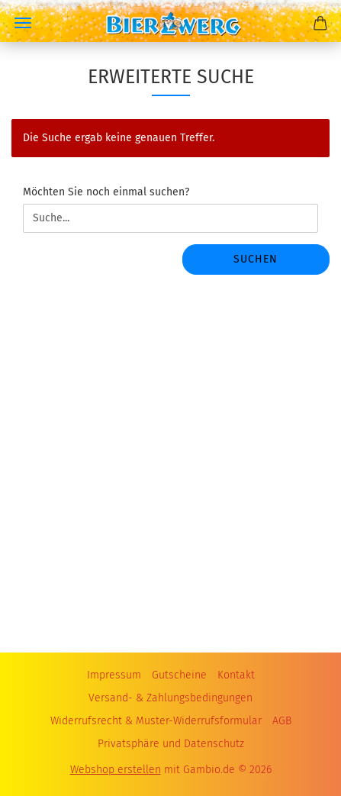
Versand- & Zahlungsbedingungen (170, 697)
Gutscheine (179, 675)
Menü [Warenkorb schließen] (22, 23)
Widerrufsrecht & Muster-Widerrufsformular (156, 720)
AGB (281, 720)
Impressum (114, 675)
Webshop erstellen (115, 769)
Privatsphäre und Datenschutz (171, 743)
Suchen (255, 259)
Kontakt (236, 675)
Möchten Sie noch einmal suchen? (106, 191)
